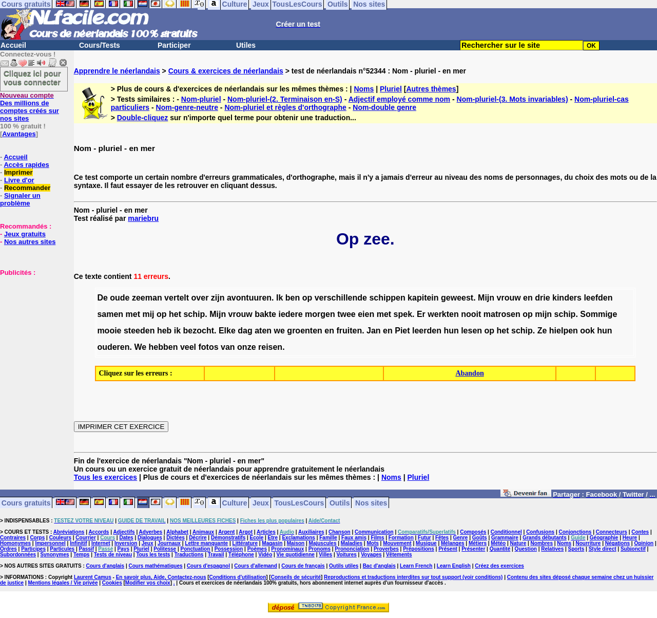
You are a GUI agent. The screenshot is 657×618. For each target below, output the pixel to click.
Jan (373, 330)
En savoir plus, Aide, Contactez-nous (161, 577)
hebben (163, 347)
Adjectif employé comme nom (399, 99)
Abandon (469, 373)
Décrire (197, 537)
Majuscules (323, 543)
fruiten (349, 330)
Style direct (602, 549)
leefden (598, 297)
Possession (229, 549)
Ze (542, 330)
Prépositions (418, 549)
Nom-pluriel (201, 99)
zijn (218, 297)
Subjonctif (633, 549)
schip (194, 314)
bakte (265, 314)
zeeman (147, 297)
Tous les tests (153, 554)
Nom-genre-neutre (187, 107)
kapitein (423, 297)
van (228, 347)
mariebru (143, 218)
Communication (374, 532)
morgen (320, 314)
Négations (617, 543)
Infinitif (78, 543)
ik (177, 330)
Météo (498, 543)
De (102, 297)
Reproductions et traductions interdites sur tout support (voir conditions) (413, 577)
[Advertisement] (31, 327)
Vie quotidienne (296, 554)
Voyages (371, 554)
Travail (216, 554)
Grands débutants (545, 537)
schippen (387, 297)
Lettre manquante (206, 543)
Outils (340, 502)
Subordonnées (18, 554)
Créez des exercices (499, 566)
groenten (304, 330)
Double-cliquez (142, 118)
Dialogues (150, 537)
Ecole (257, 537)
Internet (100, 543)
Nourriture (588, 543)
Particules (62, 549)
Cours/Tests (99, 45)
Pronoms (319, 549)
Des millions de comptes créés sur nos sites (29, 106)
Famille (328, 537)
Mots (372, 543)
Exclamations (298, 537)
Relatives (552, 549)
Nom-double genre (384, 107)
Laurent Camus (92, 577)
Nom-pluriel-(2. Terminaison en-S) (284, 99)
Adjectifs (123, 532)
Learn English (454, 566)
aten (263, 330)
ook (587, 330)
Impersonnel (50, 543)
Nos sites (371, 502)
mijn (543, 314)
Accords (98, 532)
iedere (290, 314)
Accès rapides (26, 164)
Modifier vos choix (147, 583)
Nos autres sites (29, 242)
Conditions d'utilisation (237, 577)
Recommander (27, 188)
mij (148, 314)
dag (245, 330)
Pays (123, 549)
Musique (426, 543)
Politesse (164, 549)
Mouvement (397, 543)
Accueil (13, 45)
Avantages (18, 134)
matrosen (502, 314)
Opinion (643, 543)
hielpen (563, 330)
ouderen (113, 347)
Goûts (479, 537)
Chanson (339, 532)
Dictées (175, 537)
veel (188, 347)
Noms (364, 89)
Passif (86, 549)
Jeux (261, 502)
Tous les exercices (105, 477)
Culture (234, 502)
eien (366, 314)
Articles (266, 532)
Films (377, 537)
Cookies (112, 583)
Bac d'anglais (379, 566)
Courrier (85, 537)
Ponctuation (195, 549)
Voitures (347, 554)
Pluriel (391, 89)
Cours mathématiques (156, 566)
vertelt (176, 297)
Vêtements (399, 554)
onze (246, 347)
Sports (576, 549)
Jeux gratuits (25, 234)
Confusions (540, 532)
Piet (402, 330)
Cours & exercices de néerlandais (225, 71)
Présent (447, 549)
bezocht (198, 330)
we (279, 330)
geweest (457, 297)
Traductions (189, 554)
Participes (33, 549)
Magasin (272, 543)
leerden (426, 330)
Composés (473, 532)
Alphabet (177, 532)
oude (119, 297)
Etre (273, 537)
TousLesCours (299, 502)
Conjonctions (575, 532)
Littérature (245, 543)
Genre (460, 537)
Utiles (246, 45)
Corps (37, 537)
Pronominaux (287, 549)
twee (346, 314)
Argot (246, 532)
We (140, 347)
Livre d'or (19, 180)
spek (403, 314)
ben (292, 297)
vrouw (509, 297)
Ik (279, 297)
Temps (81, 554)
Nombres (542, 543)
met (133, 314)
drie (542, 297)
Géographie (604, 537)
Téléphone (241, 554)
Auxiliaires (311, 532)
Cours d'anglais (105, 566)
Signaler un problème (20, 199)
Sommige (598, 314)
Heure (630, 537)
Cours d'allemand (255, 566)
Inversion (125, 543)
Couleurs (60, 537)
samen (110, 314)
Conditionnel (506, 532)
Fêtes (442, 537)
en (528, 297)
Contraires (13, 537)
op (307, 297)
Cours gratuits (26, 502)
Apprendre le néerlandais (117, 71)
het (175, 314)
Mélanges (453, 543)
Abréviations (69, 532)
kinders (567, 297)
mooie (109, 330)
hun (450, 330)
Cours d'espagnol (208, 566)
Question (526, 549)
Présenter (473, 549)
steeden (139, 330)
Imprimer (18, 172)
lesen (471, 330)
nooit (471, 314)
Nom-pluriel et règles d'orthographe (285, 107)
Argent (226, 532)
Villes (325, 554)
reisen (270, 347)
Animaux (203, 532)
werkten (443, 314)
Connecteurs (611, 532)
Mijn (486, 297)
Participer (174, 45)
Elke (227, 330)
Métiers (478, 543)
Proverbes (386, 549)
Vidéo (265, 554)
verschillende (341, 297)
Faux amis (353, 537)
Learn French (416, 566)
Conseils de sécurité (296, 577)
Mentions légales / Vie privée (63, 583)
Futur (424, 537)
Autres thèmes (431, 89)
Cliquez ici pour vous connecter (32, 77)
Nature (518, 543)
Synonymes (54, 554)
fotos (209, 347)
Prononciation (352, 549)
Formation (401, 537)
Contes (640, 532)
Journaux (169, 543)
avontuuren (249, 297)
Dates (126, 537)
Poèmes (257, 549)
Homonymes (15, 543)
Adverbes (151, 532)
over (200, 297)
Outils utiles (343, 566)
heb (164, 330)
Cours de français (302, 566)
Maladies (351, 543)
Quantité (500, 549)
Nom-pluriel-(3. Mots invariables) (512, 99)
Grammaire (504, 537)
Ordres (8, 549)
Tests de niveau (113, 554)
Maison (295, 543)
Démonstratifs (228, 537)
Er (421, 314)
